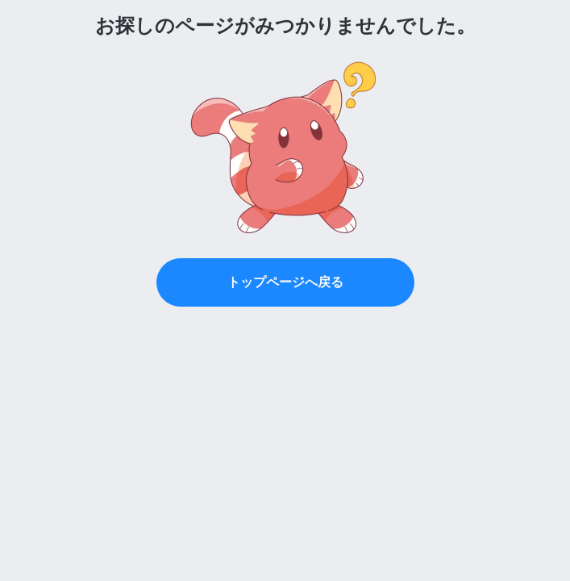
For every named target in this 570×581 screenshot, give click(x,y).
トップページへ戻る (285, 282)
